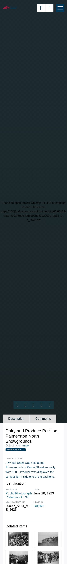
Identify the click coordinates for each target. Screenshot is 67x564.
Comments (43, 418)
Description (16, 418)
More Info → (15, 449)
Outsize (39, 506)
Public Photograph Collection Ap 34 (19, 495)
